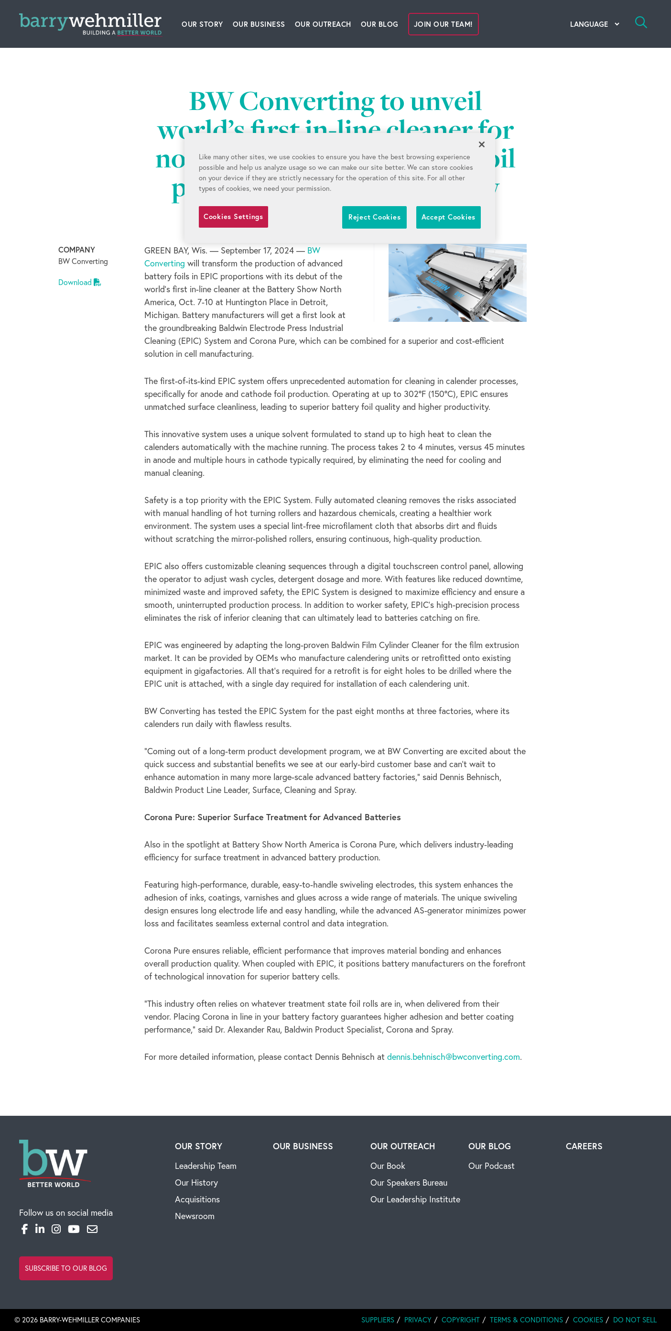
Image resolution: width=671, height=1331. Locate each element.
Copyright (461, 1319)
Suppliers (377, 1319)
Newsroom (195, 1215)
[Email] (92, 1229)
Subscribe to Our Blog (66, 1268)
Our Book (387, 1165)
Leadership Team (206, 1165)
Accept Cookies (449, 216)
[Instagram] (56, 1229)
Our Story (202, 24)
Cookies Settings (233, 216)
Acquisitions (197, 1199)
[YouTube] (74, 1229)
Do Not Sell (635, 1319)
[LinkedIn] (39, 1229)
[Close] (481, 144)
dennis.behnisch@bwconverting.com (453, 1056)
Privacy (418, 1319)
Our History (196, 1182)
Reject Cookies (374, 216)
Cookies (588, 1319)
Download (79, 282)
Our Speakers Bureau (408, 1182)
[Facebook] (25, 1229)
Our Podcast (491, 1165)
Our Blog (380, 24)
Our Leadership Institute (415, 1199)
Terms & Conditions (526, 1319)
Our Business (259, 24)
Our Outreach (323, 24)
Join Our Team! (443, 24)
